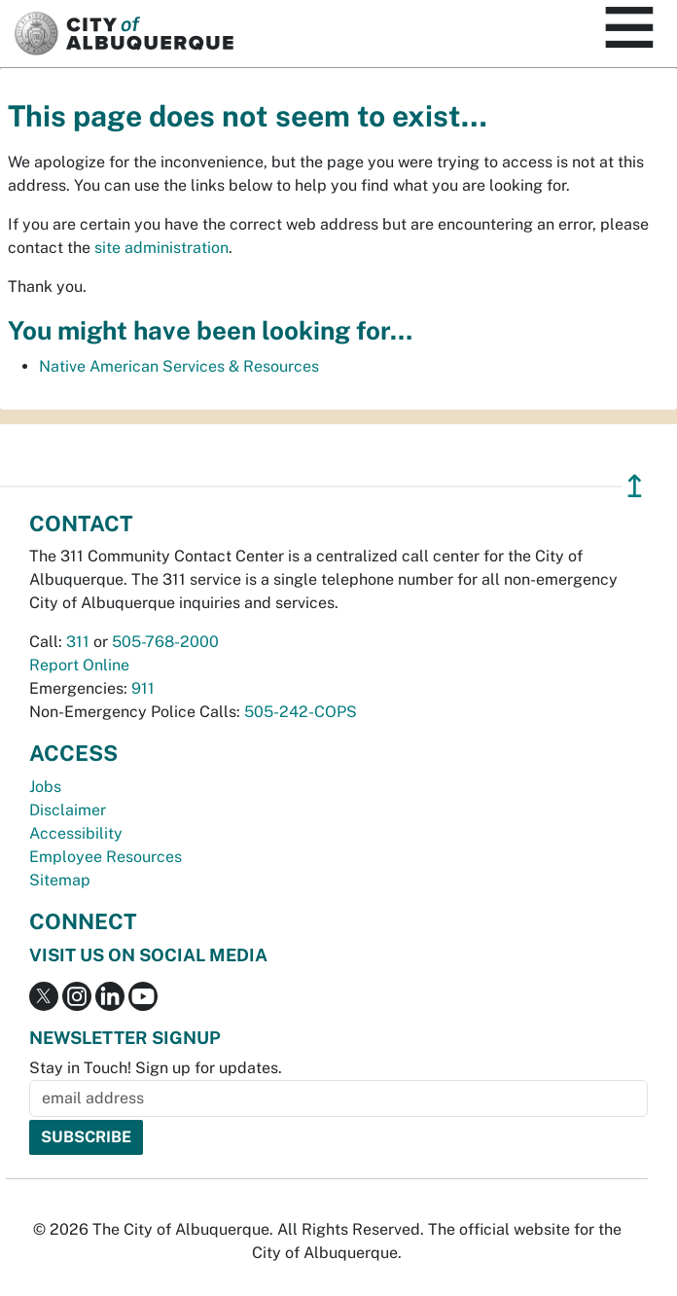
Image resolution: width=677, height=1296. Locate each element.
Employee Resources (105, 856)
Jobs (45, 786)
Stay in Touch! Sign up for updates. (155, 1068)
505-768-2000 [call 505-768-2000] (165, 641)
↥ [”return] (635, 486)
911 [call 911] (143, 688)
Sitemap (59, 880)
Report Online (79, 665)
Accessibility (76, 833)
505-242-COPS (300, 711)
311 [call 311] (77, 641)
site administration (161, 247)
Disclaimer (67, 810)
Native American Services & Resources (179, 366)
